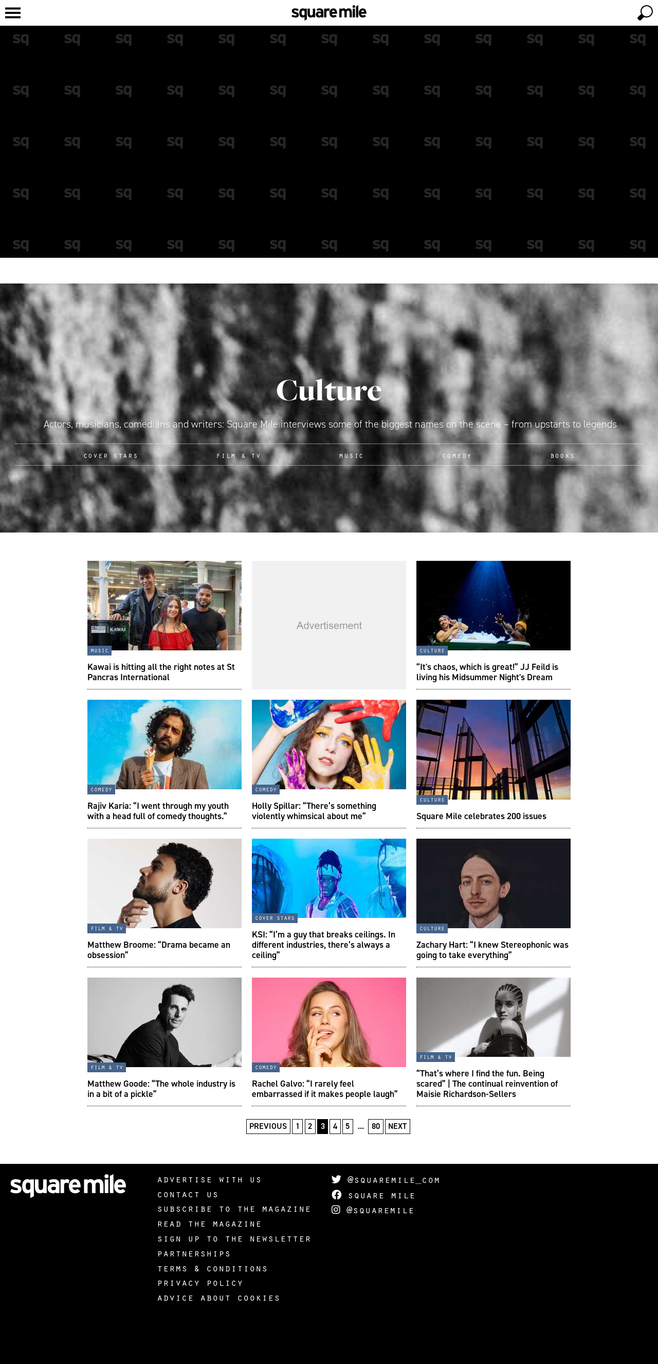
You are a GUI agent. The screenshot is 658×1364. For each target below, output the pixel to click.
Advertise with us (209, 1178)
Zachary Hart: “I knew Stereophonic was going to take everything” (492, 949)
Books (562, 455)
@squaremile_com (386, 1179)
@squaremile (373, 1209)
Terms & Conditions (212, 1267)
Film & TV (238, 455)
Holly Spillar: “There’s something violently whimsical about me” (314, 811)
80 (376, 1126)
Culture (329, 390)
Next (397, 1126)
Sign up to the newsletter (234, 1238)
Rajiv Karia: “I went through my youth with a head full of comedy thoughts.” (158, 811)
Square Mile (373, 1194)
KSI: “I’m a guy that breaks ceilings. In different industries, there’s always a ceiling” (323, 944)
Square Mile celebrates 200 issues (481, 816)
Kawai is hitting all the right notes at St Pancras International (161, 672)
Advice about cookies (218, 1297)
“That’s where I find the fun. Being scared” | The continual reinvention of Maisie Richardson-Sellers (487, 1083)
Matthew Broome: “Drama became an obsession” (158, 949)
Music (351, 455)
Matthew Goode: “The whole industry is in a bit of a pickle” (161, 1088)
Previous (268, 1126)
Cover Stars (110, 455)
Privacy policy (200, 1282)
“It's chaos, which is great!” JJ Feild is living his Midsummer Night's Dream (487, 672)
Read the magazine (209, 1223)
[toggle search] (645, 13)
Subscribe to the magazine (234, 1208)
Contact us (187, 1193)
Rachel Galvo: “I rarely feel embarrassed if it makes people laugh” (325, 1088)
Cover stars (275, 917)
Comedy (457, 455)
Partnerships (194, 1253)
